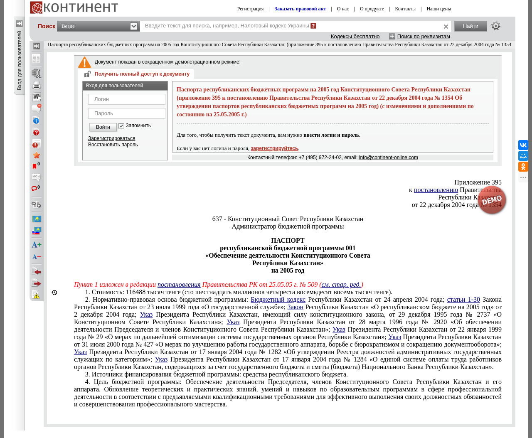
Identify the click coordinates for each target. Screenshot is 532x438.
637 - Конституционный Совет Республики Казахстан (288, 218)
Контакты (405, 9)
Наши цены (438, 9)
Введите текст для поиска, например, (227, 25)
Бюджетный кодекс (278, 299)
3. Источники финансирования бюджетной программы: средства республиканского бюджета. (216, 374)
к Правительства (455, 189)
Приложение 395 (478, 182)
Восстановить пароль (113, 145)
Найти (470, 26)
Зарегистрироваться (111, 138)
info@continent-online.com (388, 157)
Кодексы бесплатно (355, 36)
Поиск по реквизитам (423, 36)
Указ (146, 314)
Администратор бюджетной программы (288, 226)
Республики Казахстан (470, 197)
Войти (103, 127)
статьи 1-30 (463, 299)
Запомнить (138, 125)
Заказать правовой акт (300, 9)
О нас (343, 9)
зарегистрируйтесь (274, 148)
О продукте (372, 9)
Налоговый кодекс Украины (275, 25)
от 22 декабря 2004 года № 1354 (457, 204)
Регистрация (250, 9)
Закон (295, 306)
